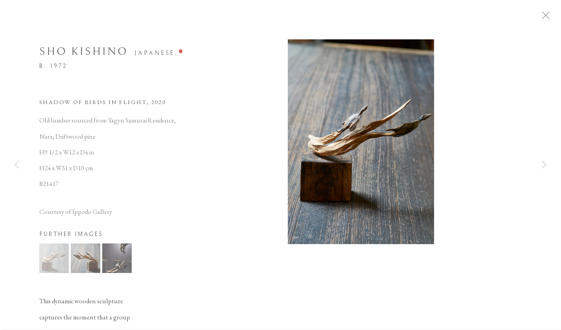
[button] (54, 261)
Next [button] (544, 165)
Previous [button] (17, 165)
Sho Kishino (83, 54)
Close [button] (555, 18)
